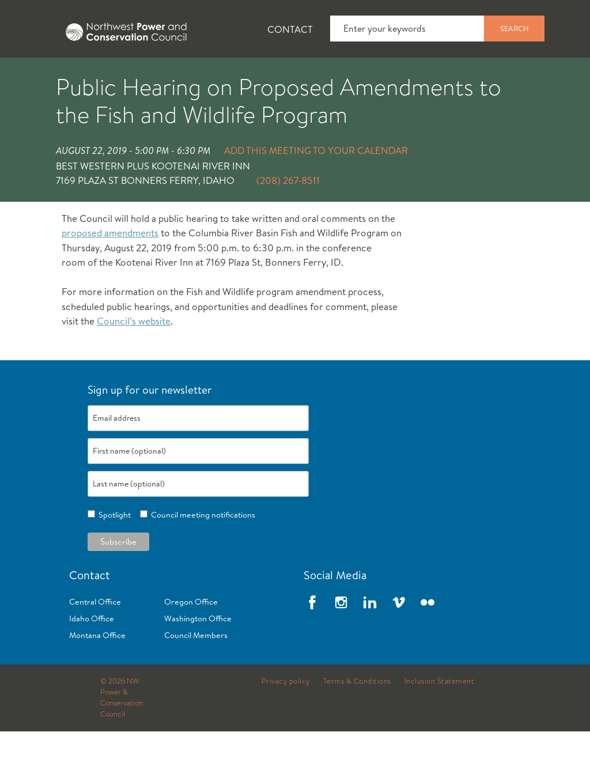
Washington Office (198, 653)
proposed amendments (110, 267)
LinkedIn (370, 637)
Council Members (196, 670)
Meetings (423, 75)
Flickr (427, 637)
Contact (290, 29)
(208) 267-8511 (288, 214)
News (111, 75)
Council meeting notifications (201, 549)
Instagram (341, 637)
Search (514, 28)
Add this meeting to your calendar (316, 184)
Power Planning (323, 75)
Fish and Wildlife (204, 75)
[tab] (35, 75)
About (44, 75)
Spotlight (113, 549)
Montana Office (97, 670)
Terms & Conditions (357, 716)
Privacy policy (286, 716)
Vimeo (398, 637)
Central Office (95, 636)
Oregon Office (191, 636)
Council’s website (134, 355)
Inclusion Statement (439, 716)
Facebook (312, 637)
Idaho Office (91, 653)
